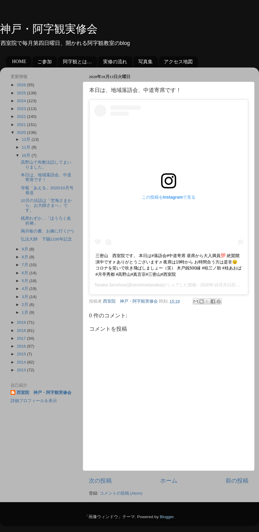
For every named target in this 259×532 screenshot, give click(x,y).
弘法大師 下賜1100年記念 (46, 239)
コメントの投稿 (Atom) (121, 493)
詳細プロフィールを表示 (34, 400)
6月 (25, 273)
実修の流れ (115, 61)
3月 (25, 296)
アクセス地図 (178, 61)
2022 (22, 116)
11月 (27, 147)
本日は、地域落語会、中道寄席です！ (46, 177)
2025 (22, 93)
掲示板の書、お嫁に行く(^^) (47, 231)
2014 (22, 362)
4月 (25, 288)
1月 (25, 312)
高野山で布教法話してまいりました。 (46, 164)
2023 (22, 108)
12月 (27, 139)
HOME (19, 61)
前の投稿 (237, 480)
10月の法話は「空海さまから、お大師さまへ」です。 (46, 205)
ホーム (168, 480)
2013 (22, 370)
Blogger (166, 517)
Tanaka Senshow (110, 284)
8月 (25, 257)
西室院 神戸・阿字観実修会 (44, 392)
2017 (22, 338)
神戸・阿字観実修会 (49, 29)
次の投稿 (100, 480)
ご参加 (44, 61)
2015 (22, 354)
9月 (25, 249)
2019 (22, 322)
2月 (25, 304)
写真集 (145, 61)
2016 (22, 346)
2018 (22, 330)
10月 (27, 155)
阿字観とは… (77, 61)
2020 (22, 132)
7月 (25, 265)
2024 (22, 101)
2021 (22, 124)
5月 (25, 281)
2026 (22, 85)
